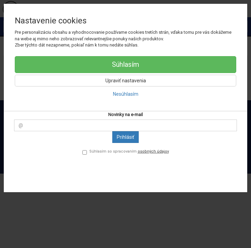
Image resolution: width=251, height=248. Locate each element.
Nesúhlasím (125, 94)
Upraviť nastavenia (125, 80)
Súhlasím (125, 64)
